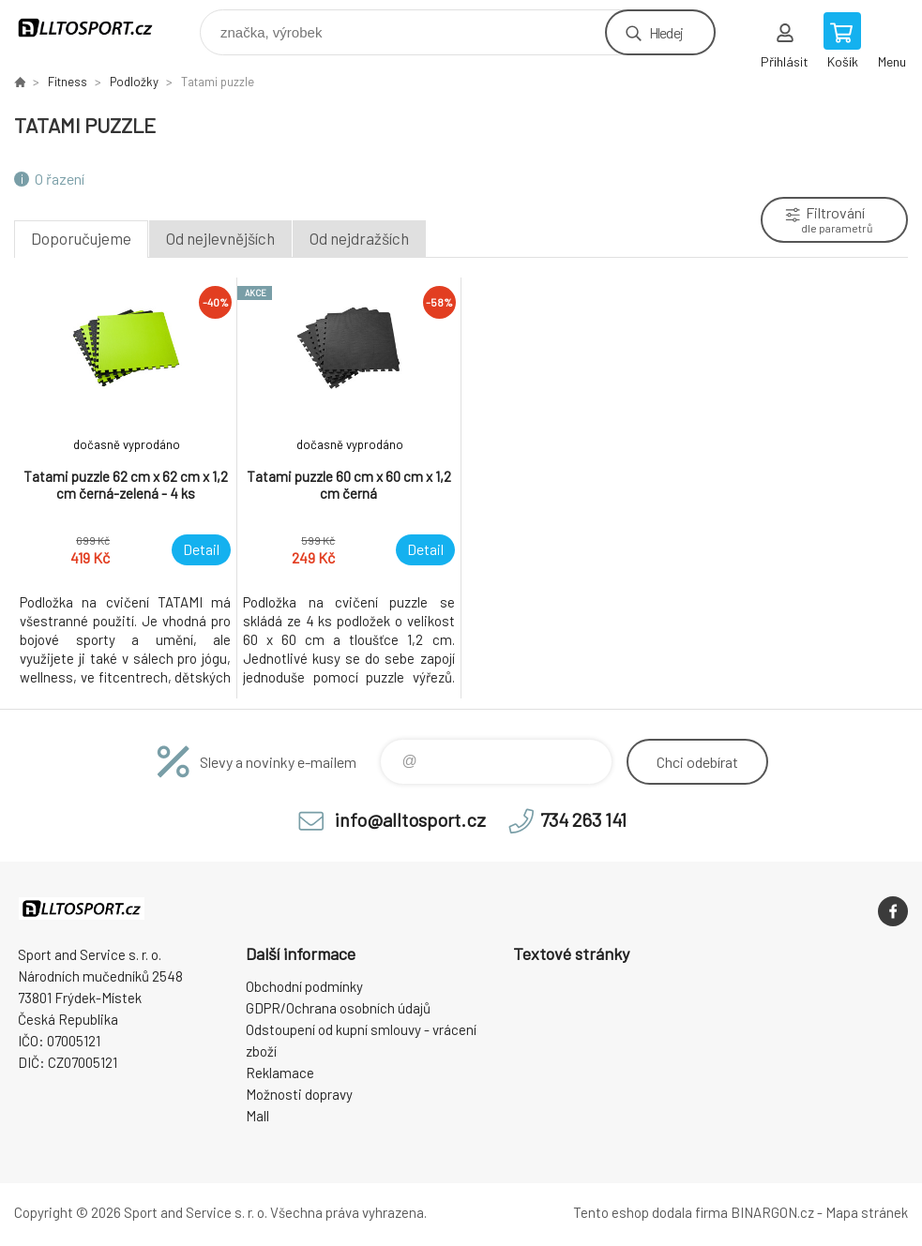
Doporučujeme (81, 238)
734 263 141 (583, 819)
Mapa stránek (866, 1212)
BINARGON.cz (772, 1212)
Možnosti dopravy (299, 1094)
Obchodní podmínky (304, 986)
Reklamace (280, 1072)
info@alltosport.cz (410, 819)
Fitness (67, 81)
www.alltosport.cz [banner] (97, 27)
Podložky (134, 81)
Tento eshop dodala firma (650, 1212)
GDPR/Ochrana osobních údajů (338, 1007)
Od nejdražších (359, 238)
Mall (257, 1115)
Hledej (666, 32)
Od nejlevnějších (220, 238)
